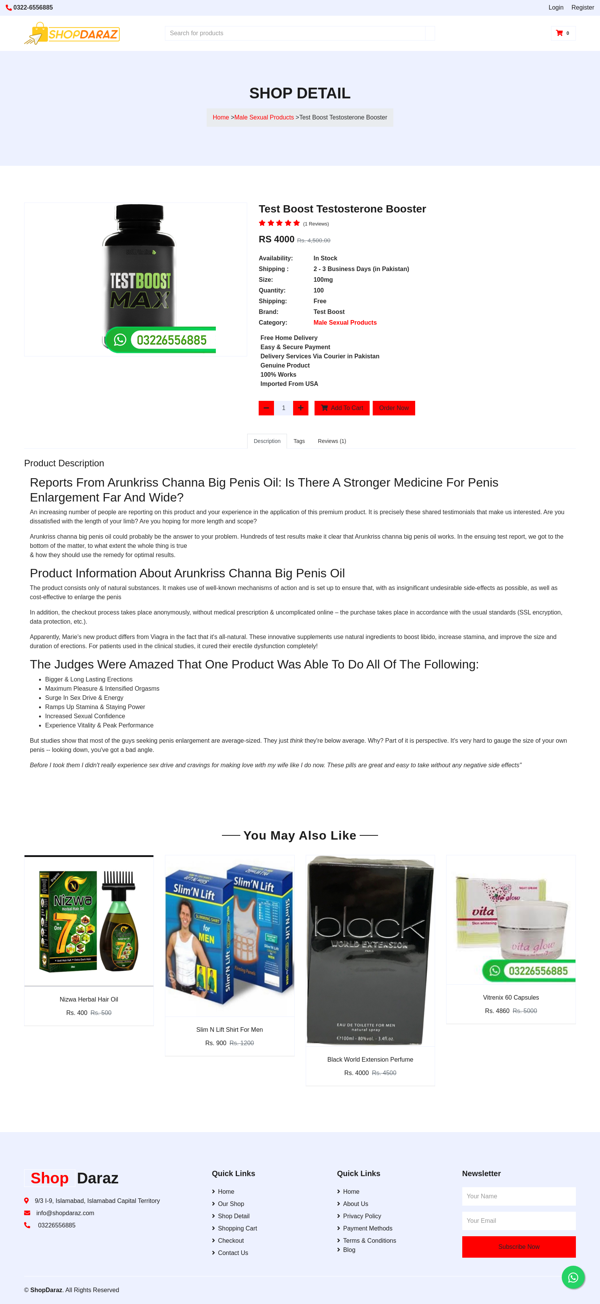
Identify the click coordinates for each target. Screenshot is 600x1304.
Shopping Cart (234, 1228)
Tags (299, 441)
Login (556, 7)
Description (267, 441)
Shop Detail (231, 1216)
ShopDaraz (46, 1290)
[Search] (430, 33)
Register (582, 7)
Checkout (228, 1240)
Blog (346, 1250)
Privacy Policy (359, 1216)
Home (221, 117)
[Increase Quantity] (300, 408)
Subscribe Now (519, 1247)
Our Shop (228, 1204)
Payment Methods (365, 1228)
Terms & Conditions (366, 1240)
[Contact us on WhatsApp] (573, 1277)
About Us (352, 1204)
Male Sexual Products (265, 117)
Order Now (394, 408)
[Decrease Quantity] (266, 408)
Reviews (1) (332, 441)
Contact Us (230, 1253)
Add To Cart (342, 408)
